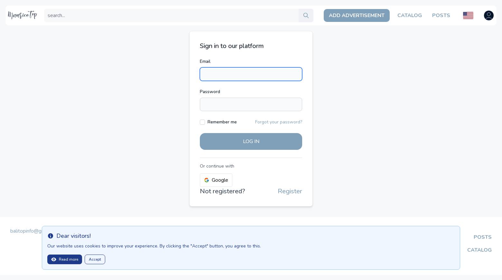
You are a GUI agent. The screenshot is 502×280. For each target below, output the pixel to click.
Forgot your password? (278, 122)
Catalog (409, 15)
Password (210, 92)
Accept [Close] (95, 259)
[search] (306, 15)
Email (205, 61)
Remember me (222, 122)
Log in (251, 141)
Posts (441, 15)
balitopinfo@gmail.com (35, 231)
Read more (64, 259)
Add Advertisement (357, 15)
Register (290, 191)
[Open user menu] (489, 15)
